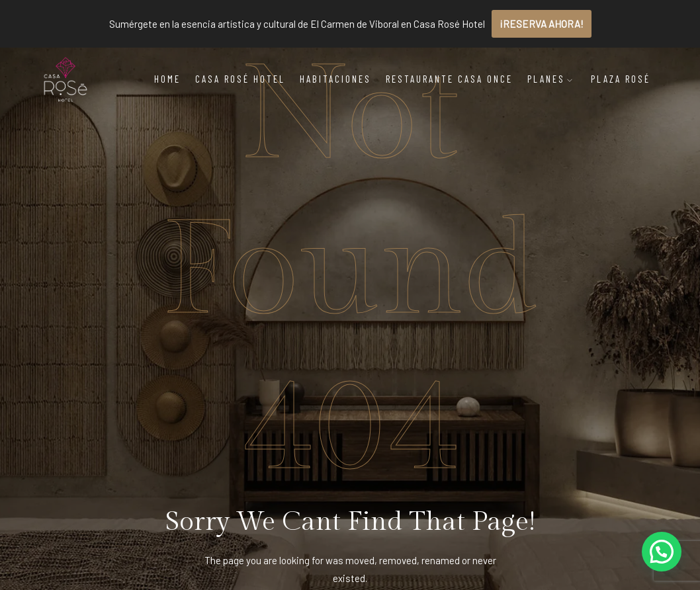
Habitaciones (335, 79)
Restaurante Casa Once (449, 79)
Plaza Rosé (620, 79)
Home (167, 79)
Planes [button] (550, 79)
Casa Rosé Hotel (240, 79)
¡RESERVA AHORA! (542, 24)
